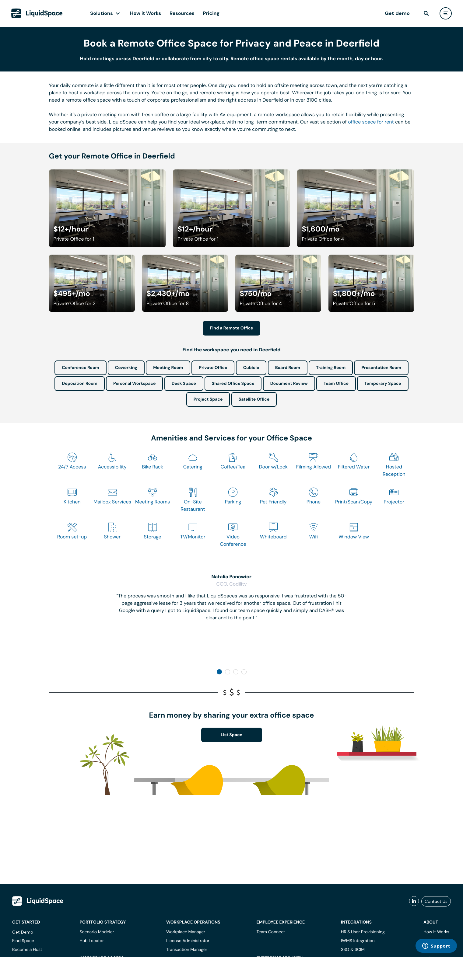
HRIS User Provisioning (363, 932)
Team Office (336, 383)
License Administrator (187, 941)
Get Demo (22, 932)
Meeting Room (168, 368)
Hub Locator (91, 941)
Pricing (211, 13)
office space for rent (371, 122)
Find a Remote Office (231, 328)
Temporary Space (382, 383)
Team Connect (270, 932)
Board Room (287, 368)
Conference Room (80, 368)
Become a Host (27, 949)
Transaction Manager (186, 949)
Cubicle (251, 368)
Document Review (289, 383)
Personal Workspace (134, 383)
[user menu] (446, 13)
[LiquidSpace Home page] (37, 13)
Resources (182, 13)
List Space (231, 735)
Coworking (126, 368)
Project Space (208, 399)
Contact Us (436, 901)
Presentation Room (381, 368)
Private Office (213, 368)
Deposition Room (79, 383)
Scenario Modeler (96, 932)
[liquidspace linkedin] (414, 901)
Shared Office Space (233, 383)
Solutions (101, 13)
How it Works (145, 13)
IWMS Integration (358, 941)
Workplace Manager (185, 932)
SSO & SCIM (353, 949)
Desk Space (184, 383)
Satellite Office (254, 399)
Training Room (330, 368)
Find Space (23, 941)
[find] (426, 13)
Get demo (397, 13)
